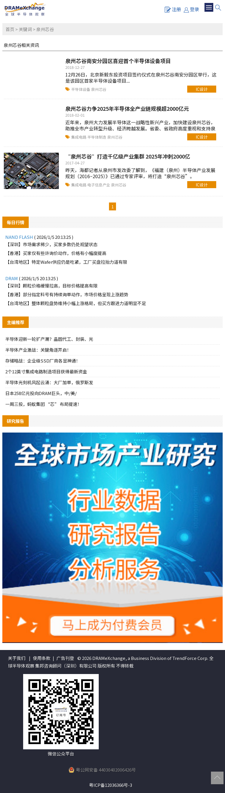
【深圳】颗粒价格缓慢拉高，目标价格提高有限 (51, 286)
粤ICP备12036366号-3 (110, 785)
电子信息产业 (99, 185)
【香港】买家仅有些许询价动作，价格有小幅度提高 (55, 253)
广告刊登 (65, 658)
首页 (10, 29)
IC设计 (202, 89)
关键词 (25, 29)
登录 (191, 9)
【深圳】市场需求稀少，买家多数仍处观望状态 (51, 244)
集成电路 (79, 137)
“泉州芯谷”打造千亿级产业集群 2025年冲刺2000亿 (127, 156)
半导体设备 (81, 89)
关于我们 (16, 658)
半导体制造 (97, 137)
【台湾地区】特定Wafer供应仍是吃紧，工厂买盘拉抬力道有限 (66, 262)
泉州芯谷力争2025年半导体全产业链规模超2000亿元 (127, 108)
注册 (173, 9)
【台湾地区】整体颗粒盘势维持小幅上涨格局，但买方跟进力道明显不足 (75, 303)
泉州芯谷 (98, 89)
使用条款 (41, 658)
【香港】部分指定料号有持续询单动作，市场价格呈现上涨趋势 (66, 294)
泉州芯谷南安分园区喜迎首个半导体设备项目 (118, 60)
